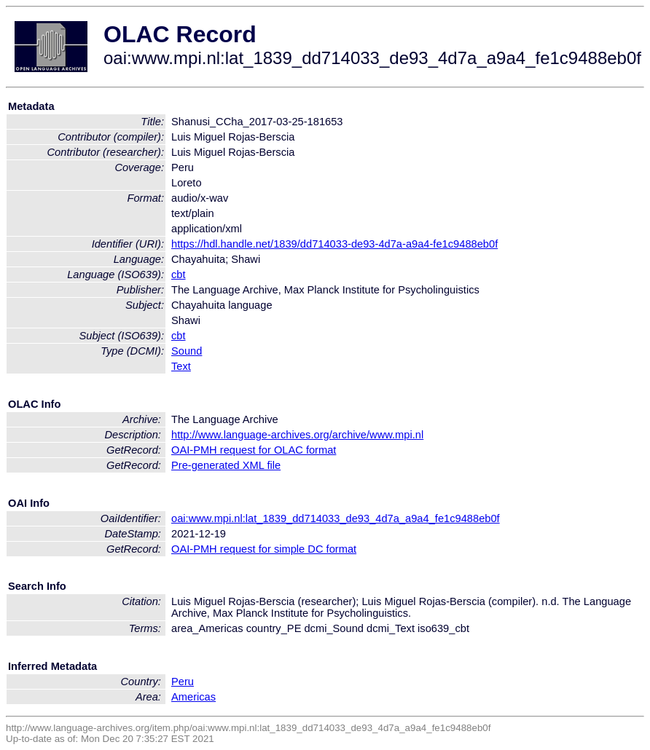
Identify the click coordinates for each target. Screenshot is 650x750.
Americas (193, 697)
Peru (182, 681)
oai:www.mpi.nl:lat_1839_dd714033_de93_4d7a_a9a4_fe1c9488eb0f (335, 518)
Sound (186, 351)
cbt (178, 274)
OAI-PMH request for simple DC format (263, 549)
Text (181, 366)
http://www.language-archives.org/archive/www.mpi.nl (297, 435)
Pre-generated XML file (226, 465)
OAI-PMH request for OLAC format (253, 450)
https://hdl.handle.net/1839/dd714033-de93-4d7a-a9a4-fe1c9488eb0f (334, 244)
